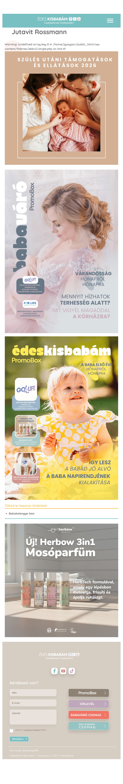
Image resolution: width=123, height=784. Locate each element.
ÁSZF (54, 755)
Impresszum (43, 755)
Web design (15, 750)
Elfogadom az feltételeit (30, 730)
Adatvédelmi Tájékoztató (32, 730)
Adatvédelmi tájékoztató (22, 755)
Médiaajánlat (67, 755)
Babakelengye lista (21, 513)
